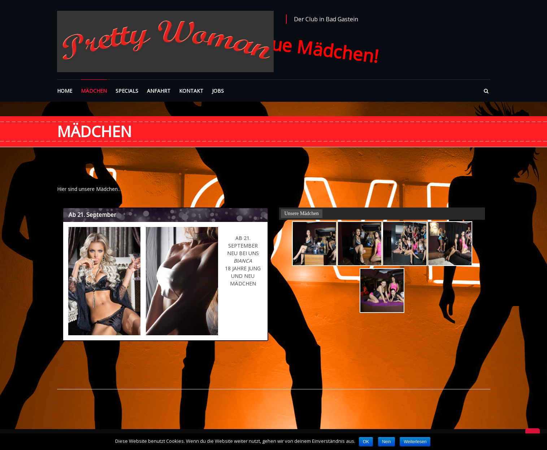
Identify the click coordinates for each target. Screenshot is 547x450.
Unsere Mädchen (302, 213)
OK (366, 441)
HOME (64, 90)
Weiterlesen (415, 441)
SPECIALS (127, 90)
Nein (386, 441)
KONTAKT (191, 90)
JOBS (218, 90)
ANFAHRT (158, 90)
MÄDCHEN (94, 90)
